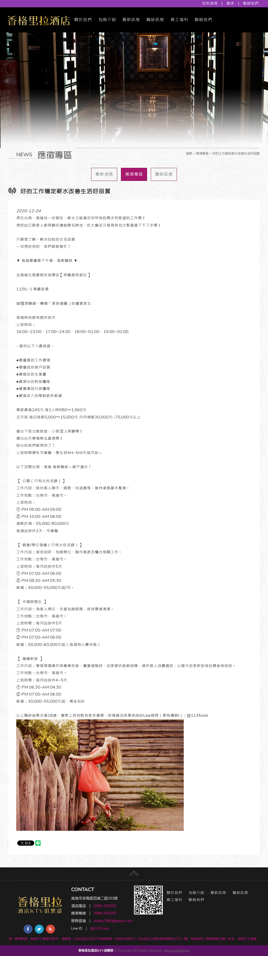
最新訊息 (131, 19)
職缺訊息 (155, 19)
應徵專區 (134, 174)
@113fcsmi (99, 928)
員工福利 (179, 19)
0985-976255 (105, 905)
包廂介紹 (107, 19)
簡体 (230, 3)
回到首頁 (210, 3)
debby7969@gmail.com (113, 920)
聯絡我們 (251, 3)
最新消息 (104, 174)
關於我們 (83, 19)
